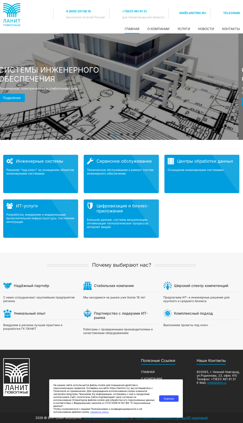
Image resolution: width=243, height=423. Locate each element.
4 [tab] (128, 132)
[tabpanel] (121, 86)
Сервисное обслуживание (124, 161)
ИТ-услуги (27, 205)
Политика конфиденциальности (108, 418)
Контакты (231, 29)
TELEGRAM (231, 13)
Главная (132, 29)
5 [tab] (134, 132)
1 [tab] (109, 132)
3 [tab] (121, 132)
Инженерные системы (39, 161)
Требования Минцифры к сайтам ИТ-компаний (171, 418)
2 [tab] (115, 132)
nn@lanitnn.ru (192, 13)
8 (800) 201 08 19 (78, 11)
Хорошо (169, 398)
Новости (206, 29)
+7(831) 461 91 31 (134, 11)
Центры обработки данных (205, 161)
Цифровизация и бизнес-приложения (123, 208)
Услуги (183, 29)
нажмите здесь (99, 411)
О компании (158, 29)
